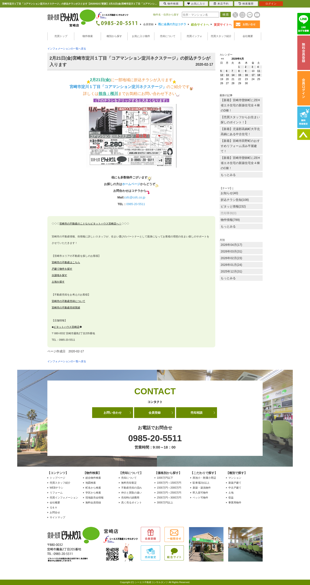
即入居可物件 (200, 492)
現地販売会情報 (94, 497)
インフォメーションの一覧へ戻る (66, 48)
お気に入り (196, 3)
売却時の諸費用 (130, 497)
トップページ (57, 477)
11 (258, 71)
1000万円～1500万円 (169, 482)
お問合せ (55, 512)
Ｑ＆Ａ (53, 507)
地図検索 (90, 482)
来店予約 (221, 3)
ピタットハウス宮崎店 (66, 326)
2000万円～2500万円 (169, 492)
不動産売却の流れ (131, 487)
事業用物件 (234, 502)
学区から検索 (93, 492)
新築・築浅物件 (202, 487)
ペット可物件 (200, 497)
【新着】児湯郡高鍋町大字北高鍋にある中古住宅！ (240, 131)
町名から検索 (93, 487)
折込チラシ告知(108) (235, 199)
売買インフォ (194, 36)
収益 (231, 497)
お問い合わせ (113, 412)
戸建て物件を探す (62, 268)
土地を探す (58, 281)
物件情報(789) (230, 219)
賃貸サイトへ (223, 24)
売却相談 (197, 412)
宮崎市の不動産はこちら (66, 262)
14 (232, 75)
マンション (234, 477)
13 (227, 75)
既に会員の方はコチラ (172, 24)
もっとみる (228, 174)
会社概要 (248, 36)
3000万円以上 (165, 502)
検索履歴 (246, 3)
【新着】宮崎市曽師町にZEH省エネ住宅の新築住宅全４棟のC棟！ (240, 163)
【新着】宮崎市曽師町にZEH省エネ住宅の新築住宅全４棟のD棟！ (240, 105)
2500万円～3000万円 (169, 497)
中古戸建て (234, 487)
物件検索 (87, 36)
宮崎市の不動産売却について (68, 301)
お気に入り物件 (141, 36)
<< (222, 58)
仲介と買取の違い (131, 492)
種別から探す (114, 36)
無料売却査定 (129, 482)
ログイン (271, 3)
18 (258, 75)
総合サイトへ (200, 24)
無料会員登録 (93, 502)
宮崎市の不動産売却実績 (66, 307)
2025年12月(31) (231, 271)
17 (253, 75)
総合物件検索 (93, 477)
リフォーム (56, 492)
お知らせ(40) (229, 193)
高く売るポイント (131, 502)
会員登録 (148, 24)
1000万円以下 (165, 477)
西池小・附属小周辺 (204, 477)
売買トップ (60, 36)
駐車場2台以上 (201, 482)
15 (239, 75)
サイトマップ (57, 517)
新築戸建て (234, 482)
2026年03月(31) (231, 251)
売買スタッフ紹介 (221, 36)
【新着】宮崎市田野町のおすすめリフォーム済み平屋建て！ (240, 146)
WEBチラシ (56, 487)
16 (246, 75)
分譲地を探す (59, 275)
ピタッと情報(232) (233, 206)
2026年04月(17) (231, 244)
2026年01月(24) (231, 264)
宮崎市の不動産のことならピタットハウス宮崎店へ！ (90, 223)
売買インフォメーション (64, 497)
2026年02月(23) (231, 258)
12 (221, 75)
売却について (167, 36)
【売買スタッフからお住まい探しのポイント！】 (240, 119)
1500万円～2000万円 (169, 487)
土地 (231, 492)
